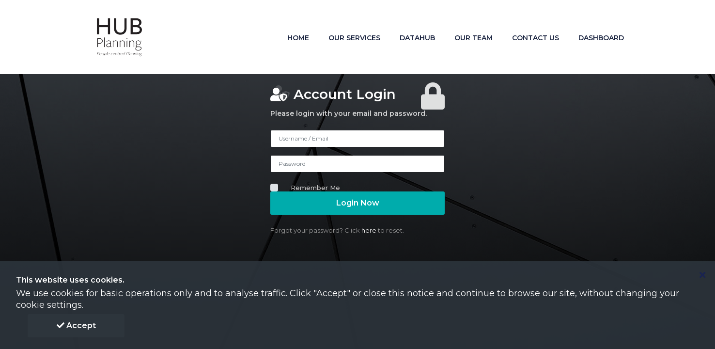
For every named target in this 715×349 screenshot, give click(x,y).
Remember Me (315, 187)
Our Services (354, 37)
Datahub (417, 37)
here (368, 230)
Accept (76, 325)
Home (298, 37)
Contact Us (535, 37)
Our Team (473, 37)
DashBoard (601, 37)
